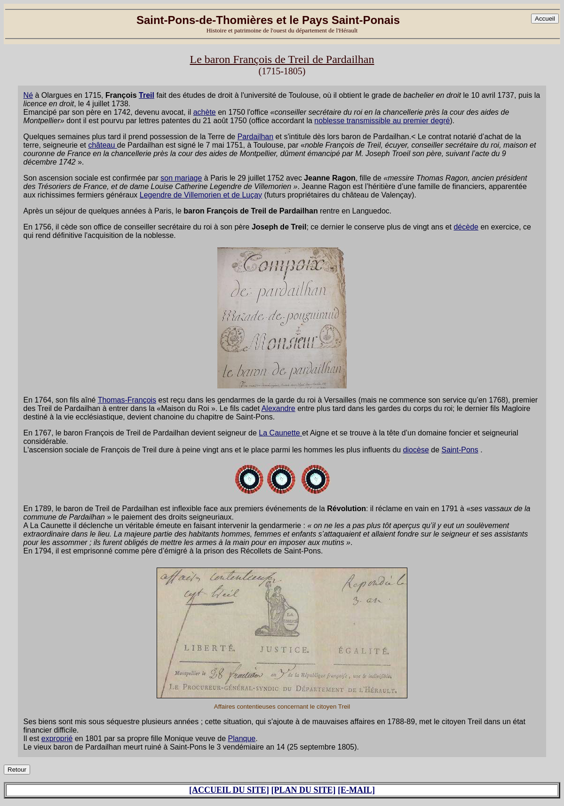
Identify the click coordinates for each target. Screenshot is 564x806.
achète (204, 112)
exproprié (57, 739)
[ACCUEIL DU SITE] (229, 790)
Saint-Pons (459, 450)
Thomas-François (127, 400)
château (102, 145)
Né (28, 95)
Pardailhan (256, 137)
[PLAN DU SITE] (303, 790)
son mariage (181, 178)
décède (465, 227)
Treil (146, 95)
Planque (242, 739)
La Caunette (280, 433)
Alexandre (278, 408)
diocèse (416, 450)
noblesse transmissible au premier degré (382, 121)
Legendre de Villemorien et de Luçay (201, 195)
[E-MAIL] (356, 790)
